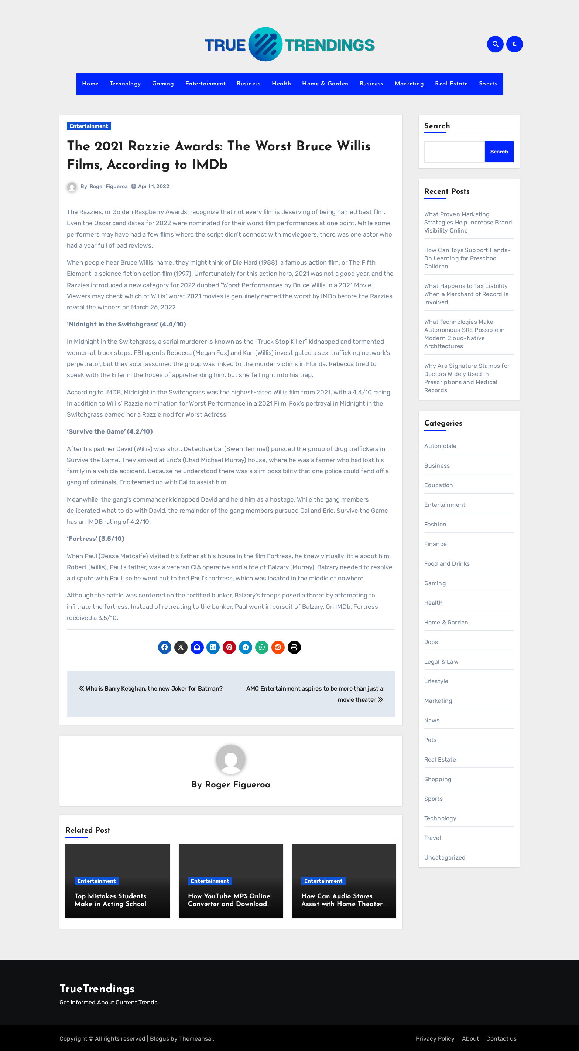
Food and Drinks (447, 563)
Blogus (159, 1037)
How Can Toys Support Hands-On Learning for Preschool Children (467, 258)
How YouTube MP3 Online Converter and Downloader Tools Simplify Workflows (230, 905)
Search (437, 126)
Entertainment (205, 84)
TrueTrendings (96, 988)
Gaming (163, 84)
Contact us (501, 1037)
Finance (435, 543)
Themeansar (196, 1037)
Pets (430, 739)
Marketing (409, 84)
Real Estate (451, 84)
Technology (125, 84)
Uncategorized (445, 857)
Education (438, 485)
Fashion (435, 524)
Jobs (431, 641)
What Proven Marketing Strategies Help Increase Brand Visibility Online (468, 222)
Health (281, 84)
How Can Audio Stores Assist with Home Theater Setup (342, 905)
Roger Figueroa (109, 186)
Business (249, 84)
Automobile (440, 446)
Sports (488, 84)
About (470, 1037)
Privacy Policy (435, 1037)
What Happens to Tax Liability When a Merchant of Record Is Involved (466, 294)
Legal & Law (441, 661)
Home (90, 84)
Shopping (438, 779)
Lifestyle (436, 681)
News (432, 720)
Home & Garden (325, 84)
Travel (432, 837)
